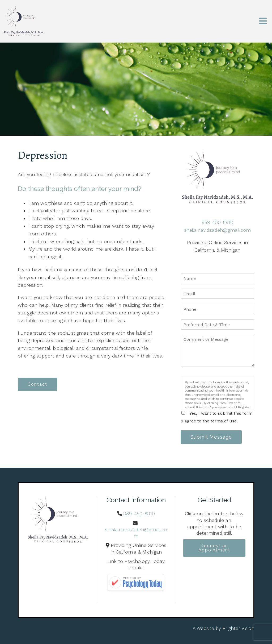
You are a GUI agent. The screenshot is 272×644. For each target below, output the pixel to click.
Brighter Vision (238, 628)
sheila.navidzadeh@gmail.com (217, 230)
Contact (37, 384)
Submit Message (211, 437)
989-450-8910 (217, 222)
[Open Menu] (263, 21)
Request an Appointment (214, 547)
